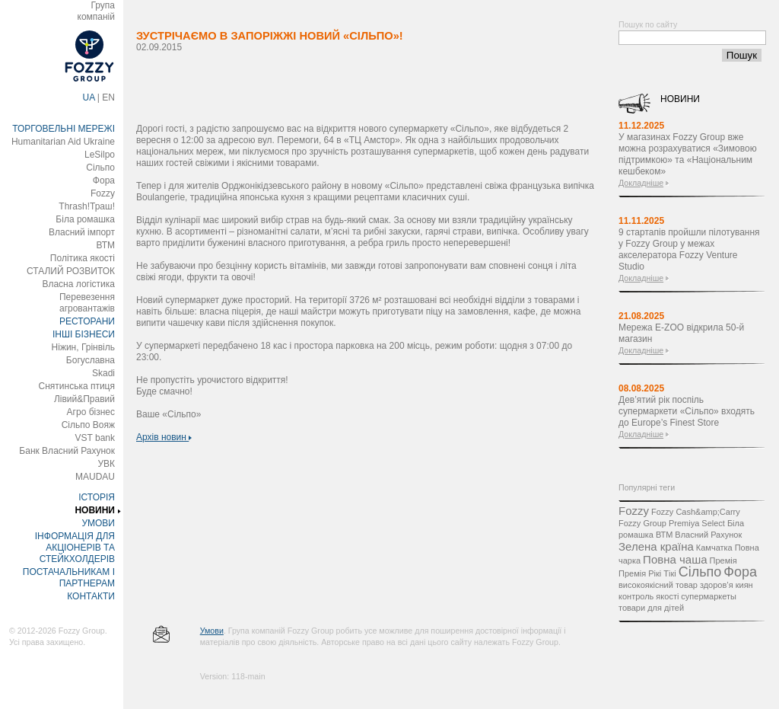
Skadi (103, 373)
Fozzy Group (642, 523)
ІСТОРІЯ (96, 497)
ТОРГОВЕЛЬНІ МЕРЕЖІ (63, 128)
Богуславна (90, 360)
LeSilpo (99, 154)
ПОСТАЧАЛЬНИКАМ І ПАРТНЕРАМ (69, 578)
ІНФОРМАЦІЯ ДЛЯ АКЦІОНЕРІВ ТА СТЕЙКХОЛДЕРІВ (75, 547)
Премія (723, 560)
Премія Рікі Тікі (647, 573)
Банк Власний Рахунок (67, 451)
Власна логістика (78, 284)
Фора (104, 180)
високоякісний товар (658, 584)
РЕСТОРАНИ (87, 321)
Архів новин (164, 437)
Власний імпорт (82, 232)
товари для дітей (651, 607)
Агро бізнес (91, 412)
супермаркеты (708, 596)
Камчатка (714, 547)
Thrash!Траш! (87, 206)
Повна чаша (675, 559)
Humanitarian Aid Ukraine (63, 141)
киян (744, 584)
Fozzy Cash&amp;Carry (695, 511)
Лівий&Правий (84, 399)
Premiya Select (697, 523)
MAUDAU (95, 476)
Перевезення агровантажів (87, 303)
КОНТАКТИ (91, 596)
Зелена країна (656, 546)
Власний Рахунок (708, 534)
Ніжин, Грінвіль (83, 347)
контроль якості (648, 596)
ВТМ (105, 245)
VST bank (95, 438)
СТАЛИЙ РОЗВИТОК (71, 271)
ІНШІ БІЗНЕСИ (83, 334)
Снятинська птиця (77, 386)
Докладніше (640, 182)
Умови (212, 630)
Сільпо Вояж (88, 425)
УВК (106, 463)
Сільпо (100, 167)
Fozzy (103, 193)
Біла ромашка (85, 219)
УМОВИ (98, 523)
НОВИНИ (95, 510)
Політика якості (82, 258)
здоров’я (716, 584)
